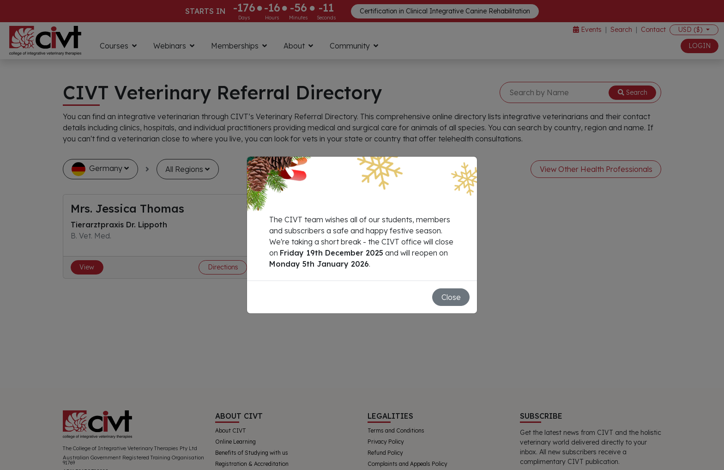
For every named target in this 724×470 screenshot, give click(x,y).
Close (451, 297)
